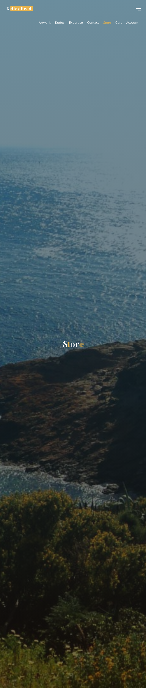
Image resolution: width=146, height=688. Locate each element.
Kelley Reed (19, 9)
